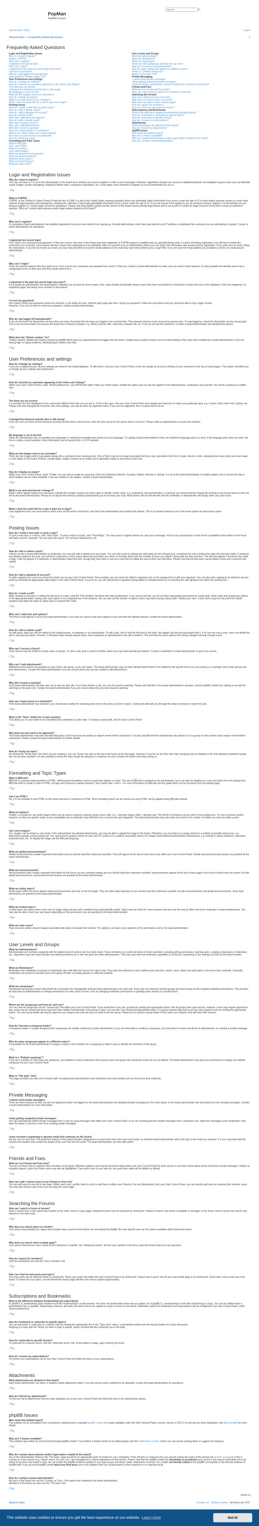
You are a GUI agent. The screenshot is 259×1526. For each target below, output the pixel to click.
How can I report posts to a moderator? (29, 130)
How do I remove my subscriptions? (150, 120)
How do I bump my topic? (22, 138)
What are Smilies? (18, 148)
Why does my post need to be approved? (30, 135)
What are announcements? (23, 156)
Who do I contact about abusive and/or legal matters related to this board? (170, 138)
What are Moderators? (143, 58)
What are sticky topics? (21, 158)
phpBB (84, 440)
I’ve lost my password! (20, 71)
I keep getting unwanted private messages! (154, 81)
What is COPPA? (18, 58)
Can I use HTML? (18, 146)
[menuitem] (26, 30)
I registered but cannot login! (23, 64)
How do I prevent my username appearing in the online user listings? (44, 84)
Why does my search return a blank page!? (154, 102)
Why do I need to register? (22, 56)
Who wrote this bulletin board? (147, 133)
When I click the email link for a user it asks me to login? (38, 102)
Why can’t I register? (19, 61)
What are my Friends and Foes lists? (151, 89)
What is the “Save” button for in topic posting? (32, 133)
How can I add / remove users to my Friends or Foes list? (161, 92)
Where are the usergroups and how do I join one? (157, 64)
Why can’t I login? (18, 66)
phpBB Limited (95, 1422)
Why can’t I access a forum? (23, 123)
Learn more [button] (151, 1517)
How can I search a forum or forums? (151, 97)
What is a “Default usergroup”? (148, 71)
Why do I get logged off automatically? (28, 74)
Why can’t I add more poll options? (27, 117)
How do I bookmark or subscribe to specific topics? (158, 115)
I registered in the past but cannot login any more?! (35, 69)
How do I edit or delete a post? (25, 110)
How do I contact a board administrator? (152, 140)
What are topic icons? (20, 164)
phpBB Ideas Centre (148, 1441)
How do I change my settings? (24, 81)
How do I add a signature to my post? (28, 112)
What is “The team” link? (144, 74)
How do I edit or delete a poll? (24, 120)
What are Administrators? (145, 56)
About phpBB (231, 1422)
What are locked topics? (21, 161)
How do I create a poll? (21, 115)
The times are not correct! (22, 87)
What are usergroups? (143, 61)
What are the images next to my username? (31, 94)
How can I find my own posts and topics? (153, 107)
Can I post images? (19, 151)
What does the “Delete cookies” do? (27, 76)
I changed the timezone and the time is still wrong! (35, 89)
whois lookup (223, 1457)
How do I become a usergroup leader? (152, 66)
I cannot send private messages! (149, 79)
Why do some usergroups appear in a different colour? (160, 69)
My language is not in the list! (24, 92)
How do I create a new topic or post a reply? (31, 107)
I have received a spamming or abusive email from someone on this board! (170, 84)
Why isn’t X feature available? (147, 135)
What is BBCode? (18, 143)
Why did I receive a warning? (24, 128)
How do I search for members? (148, 105)
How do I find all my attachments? (149, 128)
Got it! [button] (233, 1517)
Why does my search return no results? (152, 99)
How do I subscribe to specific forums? (152, 117)
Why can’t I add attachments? (24, 125)
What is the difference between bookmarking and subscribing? (164, 112)
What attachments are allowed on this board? (155, 125)
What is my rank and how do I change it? (30, 99)
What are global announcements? (26, 153)
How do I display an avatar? (23, 97)
